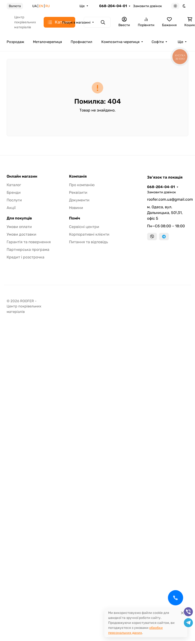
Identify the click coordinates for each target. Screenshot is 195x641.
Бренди (14, 192)
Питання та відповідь (88, 242)
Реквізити (78, 192)
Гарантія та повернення (29, 242)
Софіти (158, 42)
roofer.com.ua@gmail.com (167, 199)
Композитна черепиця (120, 42)
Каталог (14, 185)
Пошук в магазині (76, 22)
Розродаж (15, 42)
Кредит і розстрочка (25, 257)
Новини (76, 207)
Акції (11, 207)
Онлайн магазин (22, 176)
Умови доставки (21, 234)
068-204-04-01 (113, 6)
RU (47, 6)
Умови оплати (19, 226)
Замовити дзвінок (147, 6)
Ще (82, 6)
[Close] (182, 612)
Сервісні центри (84, 226)
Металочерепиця (47, 42)
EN (41, 6)
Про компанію (82, 185)
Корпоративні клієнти (89, 234)
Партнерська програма (28, 249)
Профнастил (81, 42)
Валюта (15, 6)
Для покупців (19, 218)
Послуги (14, 200)
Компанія (78, 176)
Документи (79, 200)
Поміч (74, 218)
